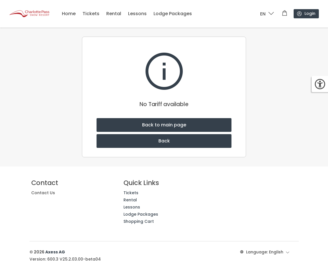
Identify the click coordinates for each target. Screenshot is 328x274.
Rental (113, 13)
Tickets (91, 13)
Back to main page (164, 125)
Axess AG (55, 252)
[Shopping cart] (284, 13)
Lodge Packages (173, 13)
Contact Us (43, 193)
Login (305, 14)
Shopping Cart (138, 221)
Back (164, 141)
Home (69, 13)
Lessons (137, 13)
